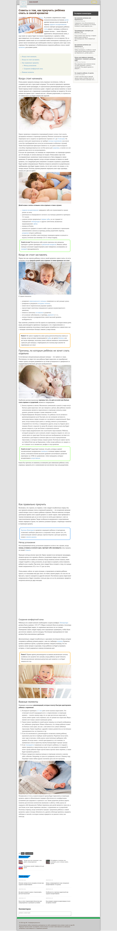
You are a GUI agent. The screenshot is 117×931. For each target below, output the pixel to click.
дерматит (51, 315)
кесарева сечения (44, 303)
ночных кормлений (55, 141)
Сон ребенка (29, 853)
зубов (35, 224)
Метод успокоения (30, 65)
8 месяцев (61, 139)
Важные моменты (28, 72)
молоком (44, 451)
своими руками (31, 537)
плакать (28, 550)
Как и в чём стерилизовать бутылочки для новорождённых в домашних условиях (30, 902)
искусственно (35, 458)
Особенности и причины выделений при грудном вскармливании (57, 893)
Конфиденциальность (34, 922)
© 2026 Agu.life (23, 922)
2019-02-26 (22, 880)
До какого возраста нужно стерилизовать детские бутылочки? (30, 893)
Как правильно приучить (30, 63)
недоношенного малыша (37, 301)
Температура (64, 623)
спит (40, 38)
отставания (39, 312)
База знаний (33, 2)
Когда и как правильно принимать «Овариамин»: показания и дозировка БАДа (85, 59)
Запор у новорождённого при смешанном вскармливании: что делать (57, 884)
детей (66, 20)
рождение (25, 233)
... (92, 26)
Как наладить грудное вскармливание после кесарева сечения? (58, 902)
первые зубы (45, 219)
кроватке (22, 47)
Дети (22, 853)
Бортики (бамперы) (27, 530)
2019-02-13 (22, 898)
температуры (35, 221)
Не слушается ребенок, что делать (84, 73)
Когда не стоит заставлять (30, 60)
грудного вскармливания (58, 24)
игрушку (60, 641)
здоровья (56, 148)
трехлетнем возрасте (49, 244)
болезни (61, 338)
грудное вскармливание (30, 210)
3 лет (40, 710)
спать (46, 29)
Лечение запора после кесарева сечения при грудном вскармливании (31, 884)
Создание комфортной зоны (33, 69)
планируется (30, 745)
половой (24, 249)
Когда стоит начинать (29, 56)
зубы (49, 338)
